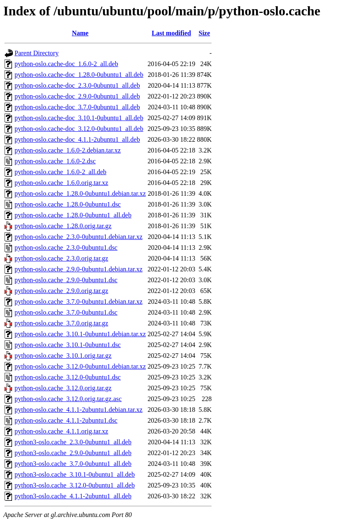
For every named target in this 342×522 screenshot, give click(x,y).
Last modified (171, 33)
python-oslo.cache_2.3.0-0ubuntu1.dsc (66, 247)
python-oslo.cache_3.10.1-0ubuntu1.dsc (68, 344)
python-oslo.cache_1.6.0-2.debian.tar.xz (68, 150)
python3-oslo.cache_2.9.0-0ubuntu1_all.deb (73, 452)
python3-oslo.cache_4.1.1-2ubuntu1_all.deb (73, 496)
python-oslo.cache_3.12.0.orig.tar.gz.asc (68, 398)
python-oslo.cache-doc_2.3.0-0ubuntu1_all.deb (77, 85)
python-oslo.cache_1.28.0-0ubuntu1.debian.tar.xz (80, 193)
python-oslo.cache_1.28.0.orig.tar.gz (63, 225)
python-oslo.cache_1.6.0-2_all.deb (60, 171)
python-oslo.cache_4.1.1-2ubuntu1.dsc (66, 420)
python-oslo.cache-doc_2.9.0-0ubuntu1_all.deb (77, 96)
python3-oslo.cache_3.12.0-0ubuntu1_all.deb (75, 485)
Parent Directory (37, 53)
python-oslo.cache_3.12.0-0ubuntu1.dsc (68, 377)
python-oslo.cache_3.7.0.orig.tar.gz (61, 323)
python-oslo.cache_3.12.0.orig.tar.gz (63, 388)
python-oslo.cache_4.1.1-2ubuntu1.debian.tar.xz (78, 409)
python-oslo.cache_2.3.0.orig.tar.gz (61, 258)
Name (80, 33)
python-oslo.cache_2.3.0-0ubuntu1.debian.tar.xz (78, 236)
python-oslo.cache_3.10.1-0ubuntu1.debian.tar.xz (80, 333)
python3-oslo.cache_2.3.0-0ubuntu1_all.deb (73, 442)
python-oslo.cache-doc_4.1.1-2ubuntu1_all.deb (77, 139)
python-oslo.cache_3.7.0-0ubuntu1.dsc (66, 312)
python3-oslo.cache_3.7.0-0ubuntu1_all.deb (73, 463)
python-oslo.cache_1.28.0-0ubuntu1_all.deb (73, 215)
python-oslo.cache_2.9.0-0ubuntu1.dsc (66, 279)
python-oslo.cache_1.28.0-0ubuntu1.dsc (68, 204)
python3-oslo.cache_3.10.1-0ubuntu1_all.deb (75, 474)
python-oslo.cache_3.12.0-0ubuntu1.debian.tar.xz (80, 366)
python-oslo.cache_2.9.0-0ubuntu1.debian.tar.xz (78, 269)
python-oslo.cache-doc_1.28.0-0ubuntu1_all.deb (79, 74)
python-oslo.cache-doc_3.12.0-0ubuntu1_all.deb (79, 128)
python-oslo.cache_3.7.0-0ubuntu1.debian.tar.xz (78, 301)
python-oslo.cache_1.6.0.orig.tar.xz (61, 182)
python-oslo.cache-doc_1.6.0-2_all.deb (66, 63)
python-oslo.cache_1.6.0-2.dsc (55, 161)
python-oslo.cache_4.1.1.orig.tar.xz (61, 431)
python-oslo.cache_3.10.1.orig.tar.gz (63, 355)
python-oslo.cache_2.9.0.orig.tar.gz (61, 290)
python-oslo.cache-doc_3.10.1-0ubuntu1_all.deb (79, 117)
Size (204, 33)
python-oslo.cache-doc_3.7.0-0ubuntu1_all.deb (77, 107)
